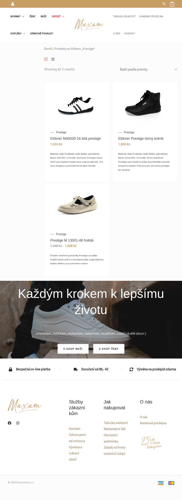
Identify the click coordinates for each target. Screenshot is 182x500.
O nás (143, 417)
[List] (53, 59)
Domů (48, 49)
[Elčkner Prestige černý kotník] (145, 103)
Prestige (61, 132)
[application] (22, 16)
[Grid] (45, 59)
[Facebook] (9, 423)
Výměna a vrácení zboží (75, 453)
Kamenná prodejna (153, 423)
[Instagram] (17, 423)
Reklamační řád (115, 429)
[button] (164, 3)
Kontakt (74, 429)
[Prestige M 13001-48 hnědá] (77, 205)
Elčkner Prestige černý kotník (141, 138)
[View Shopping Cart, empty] (172, 4)
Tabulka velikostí (116, 423)
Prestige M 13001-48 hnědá (71, 240)
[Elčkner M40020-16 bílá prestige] (77, 103)
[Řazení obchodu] (148, 69)
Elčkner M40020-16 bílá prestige (75, 138)
